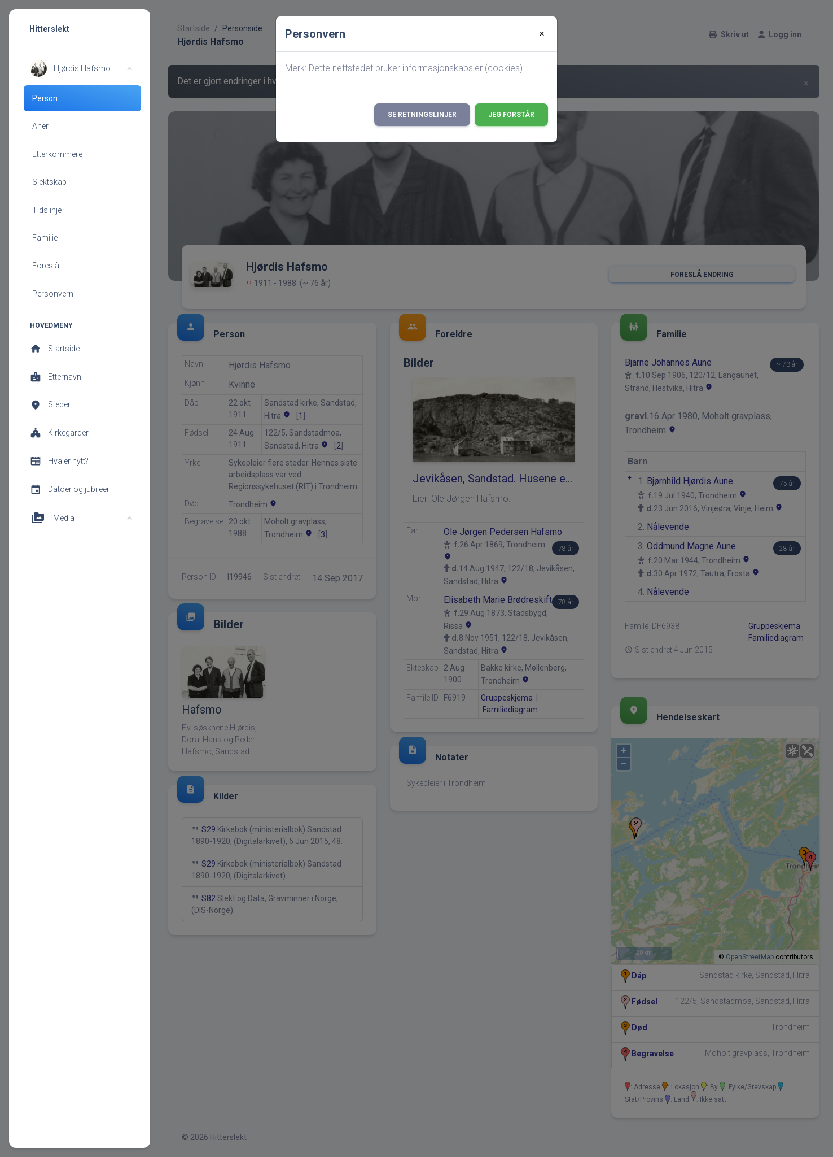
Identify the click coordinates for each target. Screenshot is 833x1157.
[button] (81, 68)
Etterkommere (57, 154)
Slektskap (49, 181)
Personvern (52, 293)
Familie (45, 237)
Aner (40, 126)
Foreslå (45, 265)
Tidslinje (47, 210)
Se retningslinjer (422, 115)
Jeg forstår (511, 115)
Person (45, 98)
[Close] (542, 34)
